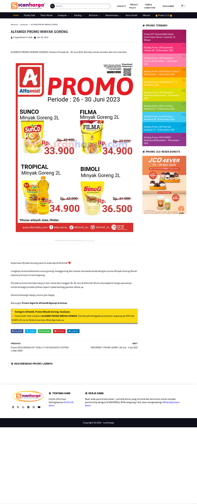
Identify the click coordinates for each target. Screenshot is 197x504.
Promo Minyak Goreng (46, 311)
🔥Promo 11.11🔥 (164, 15)
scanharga (108, 422)
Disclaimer (168, 6)
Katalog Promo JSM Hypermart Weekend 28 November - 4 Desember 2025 (161, 95)
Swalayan (62, 15)
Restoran (93, 15)
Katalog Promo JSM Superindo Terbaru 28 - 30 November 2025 (158, 49)
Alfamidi (29, 311)
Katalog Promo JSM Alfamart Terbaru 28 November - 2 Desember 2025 (161, 73)
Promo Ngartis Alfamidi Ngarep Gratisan (44, 302)
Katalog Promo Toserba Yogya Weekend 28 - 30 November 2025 (159, 118)
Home (16, 15)
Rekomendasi (111, 15)
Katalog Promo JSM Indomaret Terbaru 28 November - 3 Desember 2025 (161, 61)
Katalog (77, 15)
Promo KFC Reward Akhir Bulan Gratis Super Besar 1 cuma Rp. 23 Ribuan (159, 37)
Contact (121, 6)
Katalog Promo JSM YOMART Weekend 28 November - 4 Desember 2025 (161, 140)
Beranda (14, 24)
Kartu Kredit (131, 15)
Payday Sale (29, 15)
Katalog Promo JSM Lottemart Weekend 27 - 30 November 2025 (159, 107)
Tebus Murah (46, 15)
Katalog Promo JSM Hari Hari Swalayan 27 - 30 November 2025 (159, 128)
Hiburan (146, 15)
